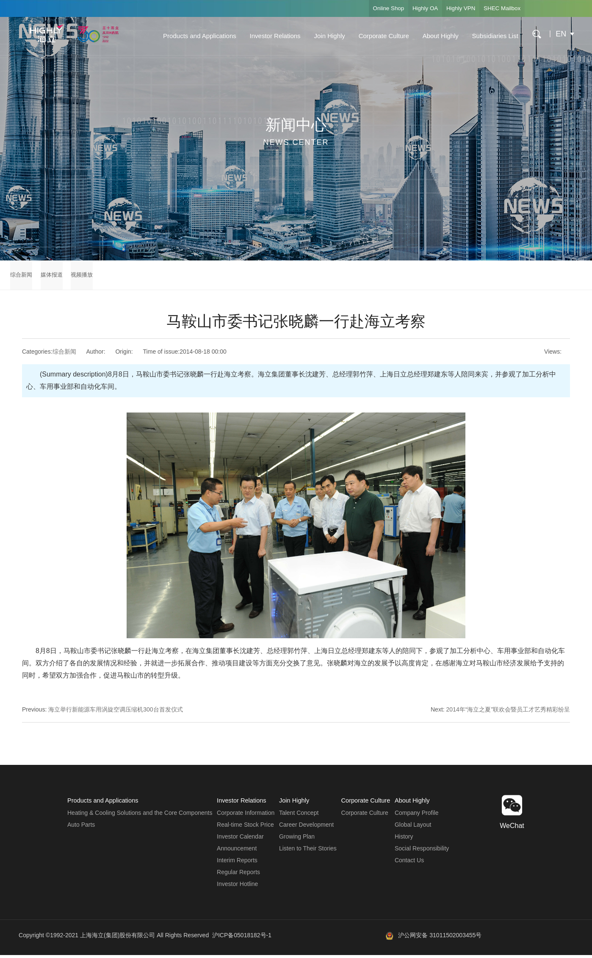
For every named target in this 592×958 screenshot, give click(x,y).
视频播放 (93, 276)
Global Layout (413, 827)
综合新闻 (22, 276)
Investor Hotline (236, 886)
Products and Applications (195, 35)
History (404, 839)
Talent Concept (298, 815)
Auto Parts (81, 827)
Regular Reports (238, 875)
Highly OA (413, 8)
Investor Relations (270, 35)
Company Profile (417, 815)
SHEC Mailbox (499, 8)
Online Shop (371, 8)
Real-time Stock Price (245, 827)
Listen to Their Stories (307, 851)
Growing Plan (296, 839)
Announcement (236, 851)
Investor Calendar (239, 839)
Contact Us (409, 863)
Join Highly (325, 35)
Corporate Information (245, 815)
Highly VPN (453, 8)
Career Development (305, 827)
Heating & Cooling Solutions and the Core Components (139, 815)
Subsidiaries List (491, 35)
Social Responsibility (422, 851)
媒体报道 (57, 276)
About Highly (436, 35)
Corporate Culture (379, 35)
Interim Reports (236, 863)
